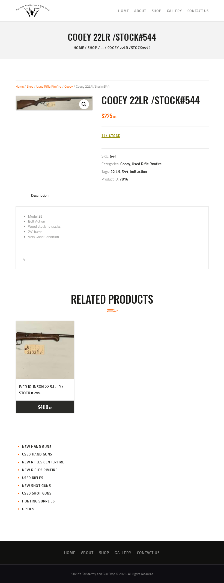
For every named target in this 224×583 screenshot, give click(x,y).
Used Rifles (32, 477)
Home (79, 47)
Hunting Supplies (38, 501)
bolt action (138, 171)
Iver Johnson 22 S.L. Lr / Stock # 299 (41, 389)
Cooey (68, 86)
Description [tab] (40, 195)
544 (125, 171)
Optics (28, 508)
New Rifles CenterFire (43, 462)
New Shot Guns (36, 485)
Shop (92, 47)
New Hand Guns (37, 446)
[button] (84, 104)
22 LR (115, 171)
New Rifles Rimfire (40, 469)
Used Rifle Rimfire (48, 86)
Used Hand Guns (37, 454)
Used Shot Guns (37, 493)
